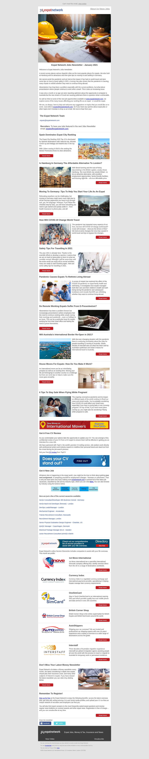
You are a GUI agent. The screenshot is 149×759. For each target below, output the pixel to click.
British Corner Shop (79, 610)
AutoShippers (76, 625)
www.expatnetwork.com (94, 99)
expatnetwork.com (78, 480)
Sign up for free (44, 698)
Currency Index (76, 575)
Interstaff (73, 645)
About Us (94, 9)
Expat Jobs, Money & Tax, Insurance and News (83, 732)
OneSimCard (75, 593)
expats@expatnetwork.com (63, 107)
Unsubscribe (48, 745)
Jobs (107, 9)
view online (82, 4)
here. (92, 482)
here (58, 748)
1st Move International (80, 558)
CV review (53, 452)
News (102, 9)
